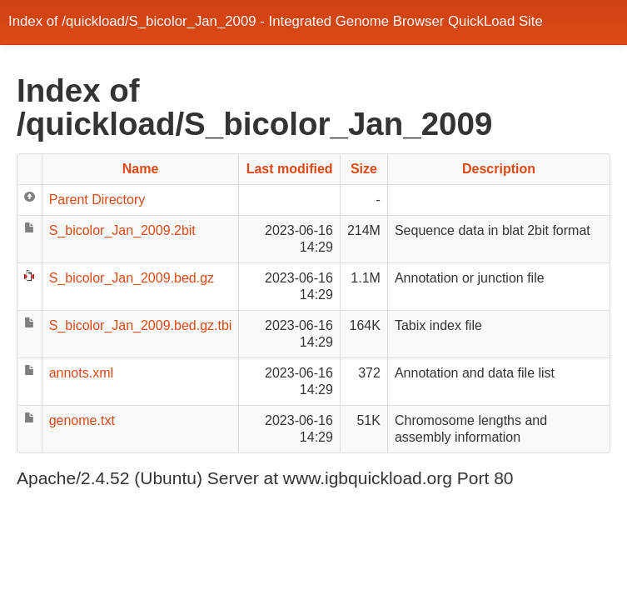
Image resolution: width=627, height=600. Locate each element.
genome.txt (82, 420)
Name (140, 169)
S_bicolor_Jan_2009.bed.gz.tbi (140, 325)
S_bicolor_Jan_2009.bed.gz (131, 278)
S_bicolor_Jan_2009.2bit (122, 230)
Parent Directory (97, 199)
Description (498, 169)
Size (364, 169)
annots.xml (81, 373)
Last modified (289, 169)
